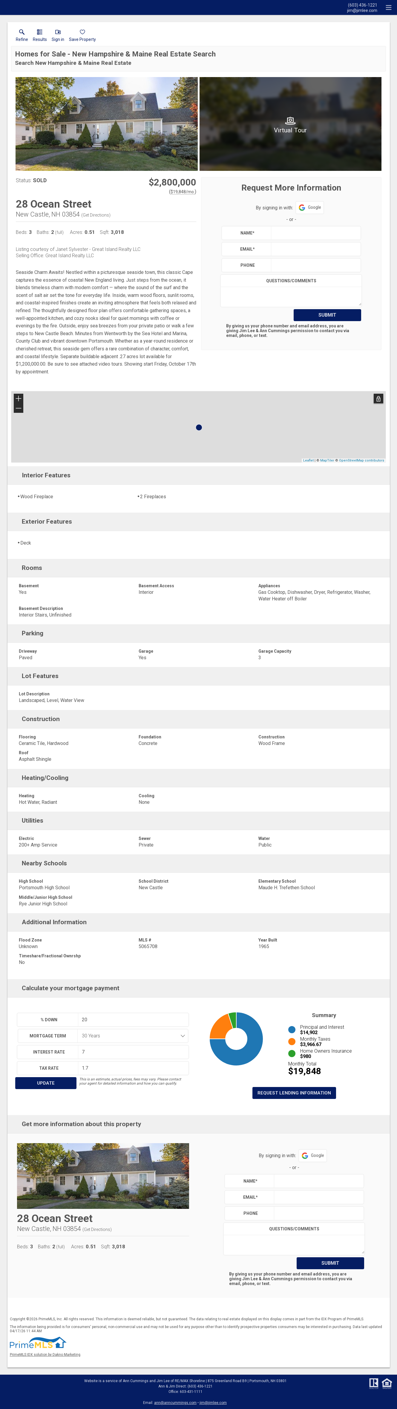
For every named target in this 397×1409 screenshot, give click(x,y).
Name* (247, 233)
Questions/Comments (291, 280)
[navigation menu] (388, 7)
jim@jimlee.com (213, 1403)
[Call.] (362, 4)
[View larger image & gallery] (106, 124)
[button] (58, 36)
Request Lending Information (294, 1093)
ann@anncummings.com (175, 1403)
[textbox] (314, 233)
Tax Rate (49, 1068)
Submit (327, 315)
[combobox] (130, 1035)
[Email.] (362, 10)
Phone (247, 265)
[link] (22, 36)
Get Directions (96, 215)
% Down (49, 1019)
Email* (247, 249)
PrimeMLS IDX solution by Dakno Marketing (45, 1355)
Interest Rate (49, 1052)
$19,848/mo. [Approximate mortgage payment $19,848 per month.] (183, 191)
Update (46, 1083)
